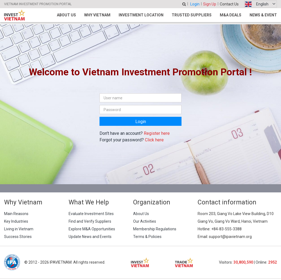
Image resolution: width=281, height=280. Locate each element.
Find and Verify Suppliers (90, 221)
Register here (157, 133)
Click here (154, 139)
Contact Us (229, 4)
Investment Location (141, 15)
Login (195, 4)
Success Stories (18, 236)
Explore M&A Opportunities (92, 229)
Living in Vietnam (18, 229)
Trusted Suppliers (192, 15)
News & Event (263, 15)
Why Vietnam (97, 15)
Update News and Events (90, 236)
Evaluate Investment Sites (91, 214)
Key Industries (16, 221)
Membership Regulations (154, 229)
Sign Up (209, 4)
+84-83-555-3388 (226, 229)
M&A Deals (230, 15)
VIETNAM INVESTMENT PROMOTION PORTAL (38, 4)
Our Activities (144, 221)
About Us (66, 15)
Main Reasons (16, 214)
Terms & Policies (147, 236)
